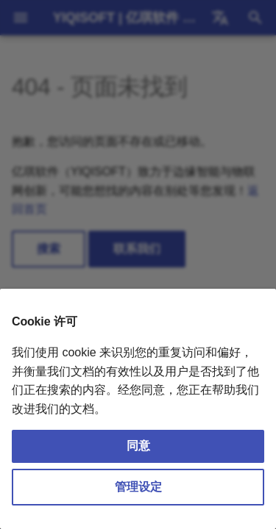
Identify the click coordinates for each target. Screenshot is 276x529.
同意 (138, 445)
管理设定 (138, 487)
